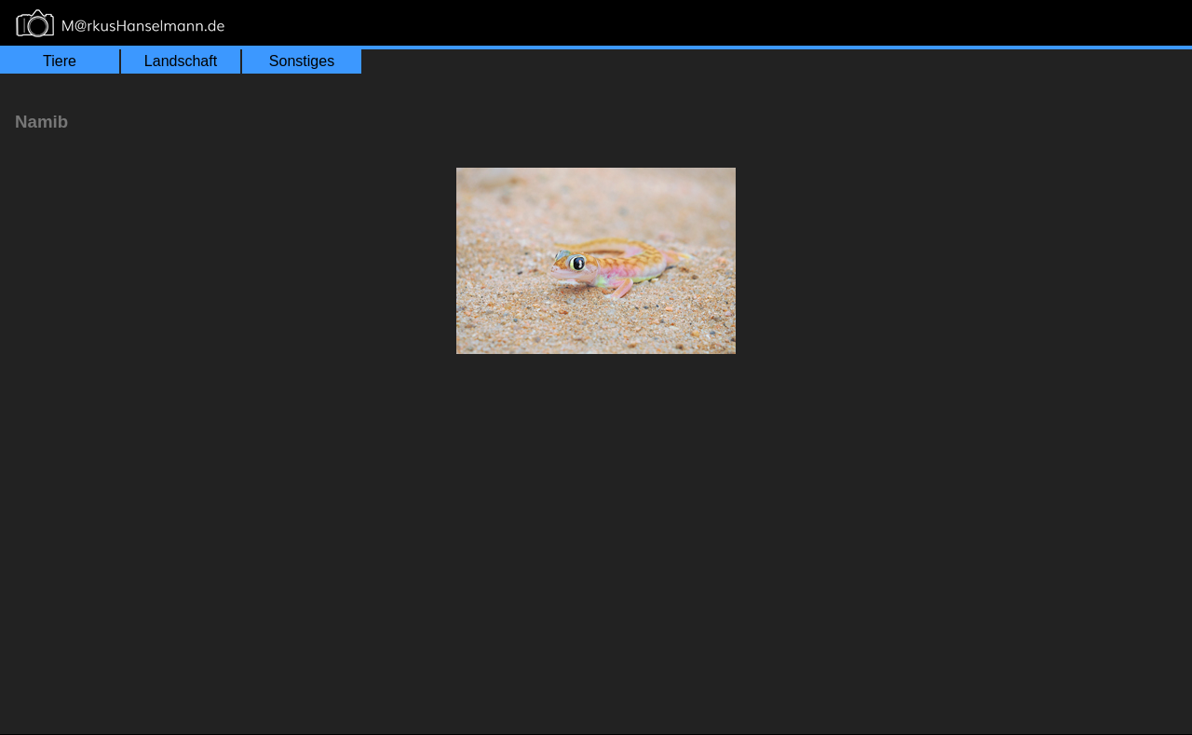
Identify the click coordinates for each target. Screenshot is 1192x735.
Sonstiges (301, 61)
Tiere (59, 61)
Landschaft (180, 61)
